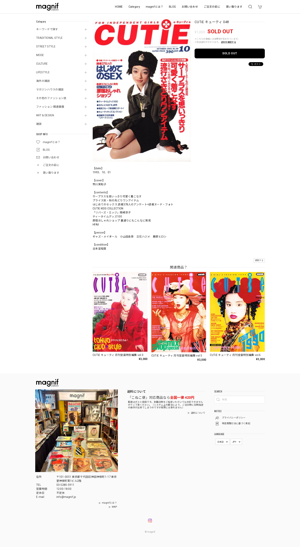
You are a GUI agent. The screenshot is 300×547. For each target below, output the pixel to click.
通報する (259, 260)
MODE (40, 55)
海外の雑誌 (43, 80)
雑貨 (39, 123)
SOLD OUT (229, 53)
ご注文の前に (212, 6)
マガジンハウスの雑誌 (50, 89)
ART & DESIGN (45, 115)
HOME (119, 6)
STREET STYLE (45, 46)
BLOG (172, 6)
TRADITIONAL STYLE (49, 37)
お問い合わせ (190, 6)
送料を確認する (228, 42)
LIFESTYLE (43, 72)
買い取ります (234, 6)
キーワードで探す (47, 29)
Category (134, 6)
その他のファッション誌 (51, 98)
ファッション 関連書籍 (50, 106)
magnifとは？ (154, 6)
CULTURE (42, 63)
